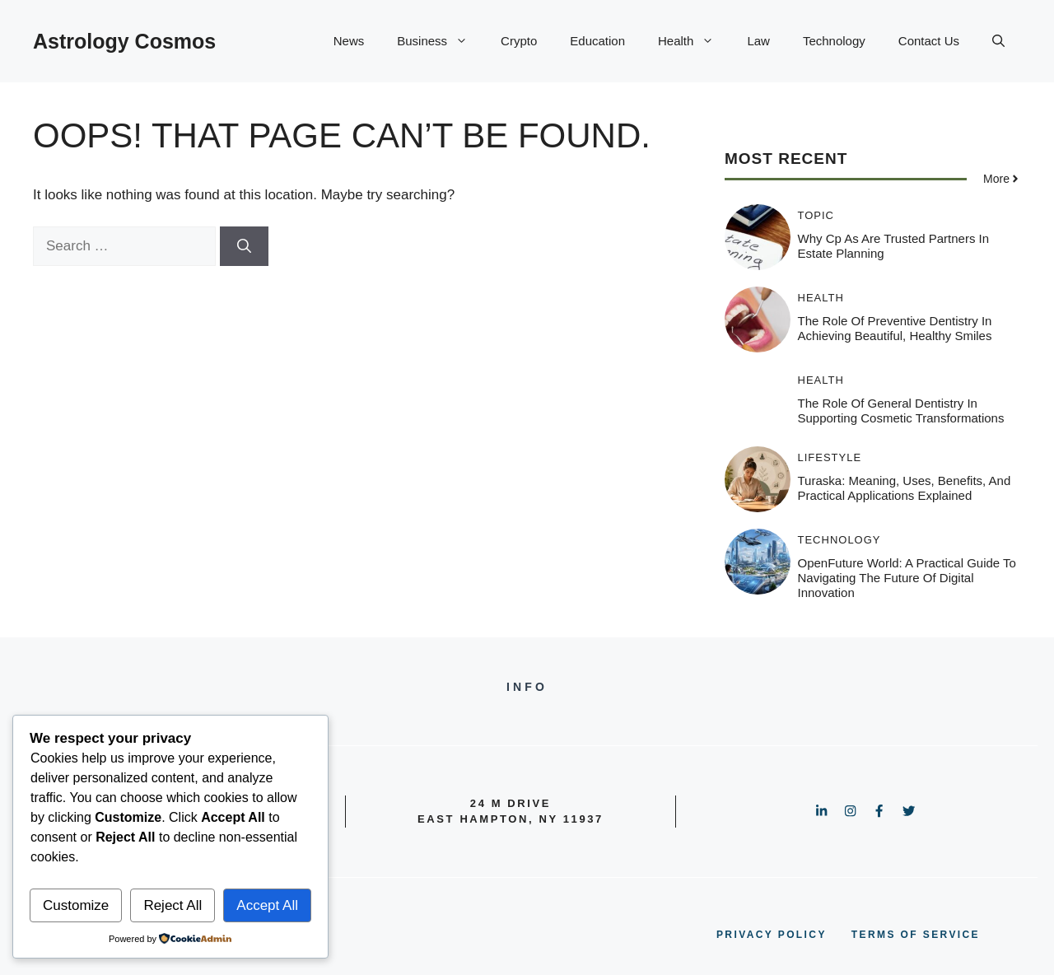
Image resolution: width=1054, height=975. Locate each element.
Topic (816, 215)
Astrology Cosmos (124, 41)
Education (597, 41)
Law (758, 41)
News (349, 41)
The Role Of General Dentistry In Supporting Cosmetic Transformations (901, 410)
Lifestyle (830, 457)
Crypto (519, 41)
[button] (998, 41)
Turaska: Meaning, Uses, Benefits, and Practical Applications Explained (904, 488)
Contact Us (928, 41)
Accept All (267, 905)
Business (440, 41)
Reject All (172, 905)
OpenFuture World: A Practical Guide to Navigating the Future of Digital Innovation (907, 577)
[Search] (244, 246)
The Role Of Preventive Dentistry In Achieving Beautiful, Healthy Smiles (895, 328)
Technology (834, 41)
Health (694, 41)
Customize (76, 905)
